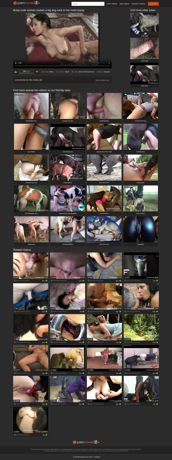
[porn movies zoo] (26, 3)
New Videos (124, 4)
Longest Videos (138, 4)
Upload (153, 4)
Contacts (97, 457)
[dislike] (37, 71)
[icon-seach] (102, 4)
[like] (15, 71)
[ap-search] (88, 4)
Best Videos (112, 4)
